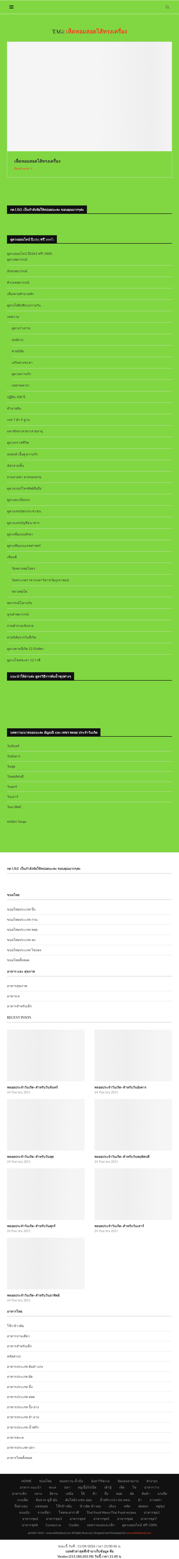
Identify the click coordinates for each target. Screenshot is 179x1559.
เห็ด (121, 1487)
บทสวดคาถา (21, 385)
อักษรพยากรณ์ (17, 271)
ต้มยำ (146, 1493)
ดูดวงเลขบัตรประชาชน (24, 511)
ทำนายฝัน (14, 408)
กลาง (38, 1493)
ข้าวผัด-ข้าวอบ (90, 1506)
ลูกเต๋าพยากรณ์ (18, 614)
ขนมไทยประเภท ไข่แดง (24, 950)
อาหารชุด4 (78, 1519)
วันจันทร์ (13, 746)
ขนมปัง (24, 1512)
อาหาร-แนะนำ (30, 1487)
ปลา (67, 1487)
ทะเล (52, 1487)
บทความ (13, 317)
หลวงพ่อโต (19, 591)
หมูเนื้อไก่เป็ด (87, 1487)
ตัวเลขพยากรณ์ (18, 282)
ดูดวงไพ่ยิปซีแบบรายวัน (24, 305)
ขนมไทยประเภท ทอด (22, 929)
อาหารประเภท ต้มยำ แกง (25, 1366)
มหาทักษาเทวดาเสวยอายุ (25, 431)
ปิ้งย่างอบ (21, 1506)
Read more (23, 168)
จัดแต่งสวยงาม (128, 1481)
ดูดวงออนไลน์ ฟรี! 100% (139, 1525)
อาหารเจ (13, 996)
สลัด (127, 1506)
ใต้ (83, 1493)
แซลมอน (41, 1506)
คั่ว (94, 1493)
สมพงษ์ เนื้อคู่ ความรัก (22, 454)
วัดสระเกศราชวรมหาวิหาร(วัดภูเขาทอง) (40, 580)
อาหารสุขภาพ (17, 986)
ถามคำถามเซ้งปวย (20, 626)
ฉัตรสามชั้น (15, 465)
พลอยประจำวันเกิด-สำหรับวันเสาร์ (119, 1226)
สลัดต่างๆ (14, 1356)
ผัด (132, 1493)
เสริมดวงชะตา (22, 362)
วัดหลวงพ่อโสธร (23, 568)
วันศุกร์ (12, 787)
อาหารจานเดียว (18, 1336)
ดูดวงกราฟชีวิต (18, 442)
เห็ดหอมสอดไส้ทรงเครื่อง (37, 161)
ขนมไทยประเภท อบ (21, 940)
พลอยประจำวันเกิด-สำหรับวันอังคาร (120, 1087)
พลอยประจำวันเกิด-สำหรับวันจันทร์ (32, 1087)
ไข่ (134, 1487)
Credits (74, 1525)
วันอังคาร (14, 756)
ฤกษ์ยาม (17, 340)
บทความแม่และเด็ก (100, 1525)
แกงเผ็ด (22, 1500)
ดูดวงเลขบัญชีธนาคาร (23, 523)
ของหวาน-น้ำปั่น (71, 1481)
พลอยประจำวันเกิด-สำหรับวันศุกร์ (31, 1226)
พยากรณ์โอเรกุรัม (19, 603)
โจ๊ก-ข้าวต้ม (15, 1326)
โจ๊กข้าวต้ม (64, 1506)
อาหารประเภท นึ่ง (20, 1387)
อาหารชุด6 (125, 1519)
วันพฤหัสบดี (15, 776)
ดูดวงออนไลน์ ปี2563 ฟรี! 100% (29, 253)
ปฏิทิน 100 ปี (16, 397)
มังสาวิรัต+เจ (100, 1481)
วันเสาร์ (12, 797)
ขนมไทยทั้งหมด (18, 960)
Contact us (53, 1525)
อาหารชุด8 (30, 1525)
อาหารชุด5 (101, 1519)
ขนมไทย (45, 1481)
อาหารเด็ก (19, 1493)
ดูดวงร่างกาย (21, 328)
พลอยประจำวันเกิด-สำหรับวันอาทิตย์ (33, 1295)
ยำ (140, 1500)
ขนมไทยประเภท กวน (22, 919)
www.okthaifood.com (138, 1533)
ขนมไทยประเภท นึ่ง (21, 909)
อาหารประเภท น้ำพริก (23, 1427)
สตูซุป (160, 1506)
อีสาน (54, 1493)
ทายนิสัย (18, 351)
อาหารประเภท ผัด (20, 1376)
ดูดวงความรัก (21, 374)
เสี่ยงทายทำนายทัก (20, 294)
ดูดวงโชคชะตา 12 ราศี (23, 660)
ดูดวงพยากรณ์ (17, 259)
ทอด (119, 1493)
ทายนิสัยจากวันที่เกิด (21, 637)
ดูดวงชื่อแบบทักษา (20, 534)
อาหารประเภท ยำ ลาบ (23, 1417)
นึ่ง (106, 1493)
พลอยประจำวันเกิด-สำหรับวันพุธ (30, 1156)
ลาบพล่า (156, 1500)
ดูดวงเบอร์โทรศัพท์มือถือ (24, 488)
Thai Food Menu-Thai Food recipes (111, 1512)
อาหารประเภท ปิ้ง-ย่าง (23, 1407)
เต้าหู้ (107, 1487)
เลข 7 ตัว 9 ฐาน (18, 420)
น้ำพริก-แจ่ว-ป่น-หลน (115, 1500)
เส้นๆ (112, 1506)
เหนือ (69, 1493)
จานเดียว (44, 1512)
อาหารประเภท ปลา (21, 1447)
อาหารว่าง (151, 1487)
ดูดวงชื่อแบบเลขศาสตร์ (24, 546)
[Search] (167, 7)
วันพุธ (11, 766)
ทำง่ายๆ (152, 1481)
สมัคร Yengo (18, 821)
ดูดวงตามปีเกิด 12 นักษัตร (25, 649)
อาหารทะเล (15, 1437)
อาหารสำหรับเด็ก (19, 1006)
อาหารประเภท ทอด (21, 1397)
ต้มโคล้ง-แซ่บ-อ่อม (78, 1500)
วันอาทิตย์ (14, 807)
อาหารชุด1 (152, 1512)
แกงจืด (162, 1493)
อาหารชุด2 (30, 1519)
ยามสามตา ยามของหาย (24, 477)
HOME (26, 1481)
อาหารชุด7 (149, 1519)
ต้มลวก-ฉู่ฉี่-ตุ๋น (46, 1500)
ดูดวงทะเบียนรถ (18, 500)
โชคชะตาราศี (69, 1512)
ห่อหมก (143, 1506)
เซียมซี (12, 557)
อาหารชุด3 (54, 1519)
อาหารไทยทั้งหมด (19, 1458)
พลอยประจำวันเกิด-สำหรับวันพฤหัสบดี (121, 1156)
